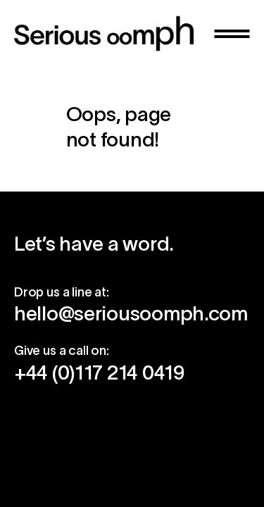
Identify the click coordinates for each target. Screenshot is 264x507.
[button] (232, 34)
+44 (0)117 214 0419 (99, 372)
